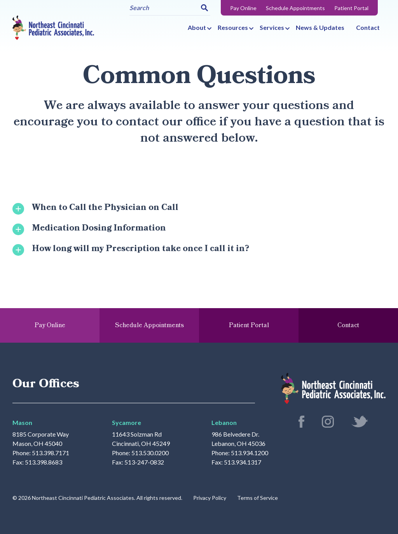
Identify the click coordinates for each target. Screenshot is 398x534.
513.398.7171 (50, 453)
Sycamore (126, 422)
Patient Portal (351, 8)
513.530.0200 (150, 453)
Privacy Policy (209, 497)
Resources (233, 27)
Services (272, 27)
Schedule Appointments (295, 8)
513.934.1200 (249, 453)
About (197, 27)
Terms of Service (257, 497)
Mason (22, 422)
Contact (368, 27)
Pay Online (243, 8)
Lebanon (224, 422)
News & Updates (320, 27)
